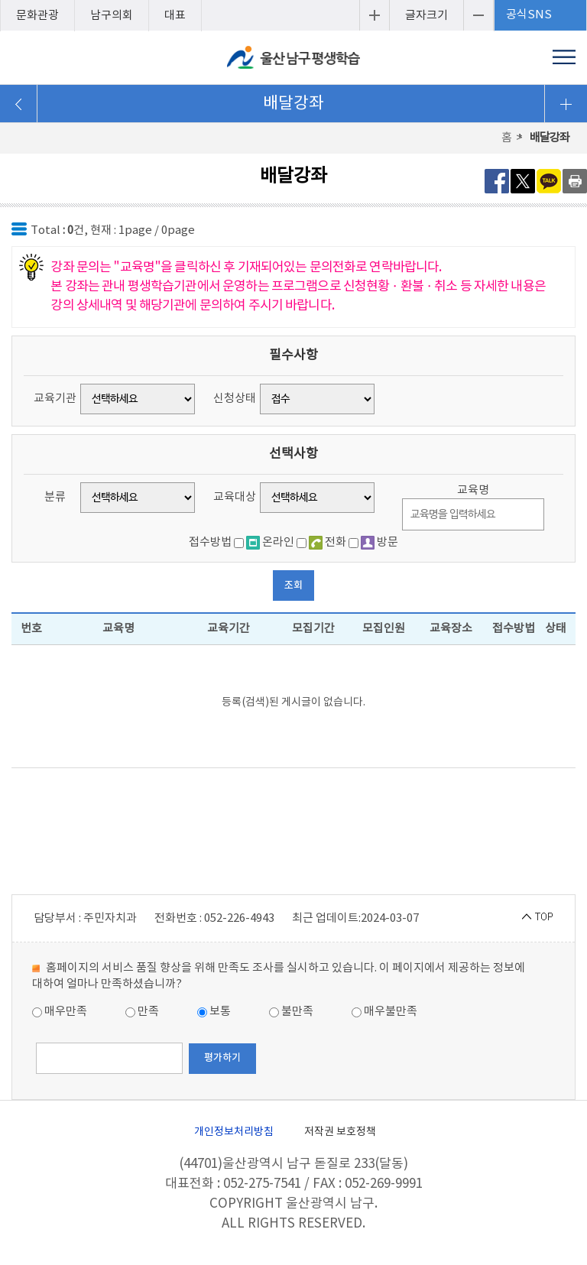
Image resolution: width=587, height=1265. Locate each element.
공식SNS (529, 14)
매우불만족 (384, 1011)
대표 (175, 15)
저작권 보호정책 (340, 1132)
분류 (55, 497)
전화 (327, 542)
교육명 (473, 490)
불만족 (291, 1011)
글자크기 (426, 15)
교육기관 (55, 398)
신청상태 (234, 398)
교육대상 (234, 497)
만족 (142, 1011)
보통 (214, 1011)
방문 (379, 542)
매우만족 (59, 1011)
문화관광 (37, 15)
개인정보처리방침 (234, 1132)
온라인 (270, 542)
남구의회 (111, 15)
